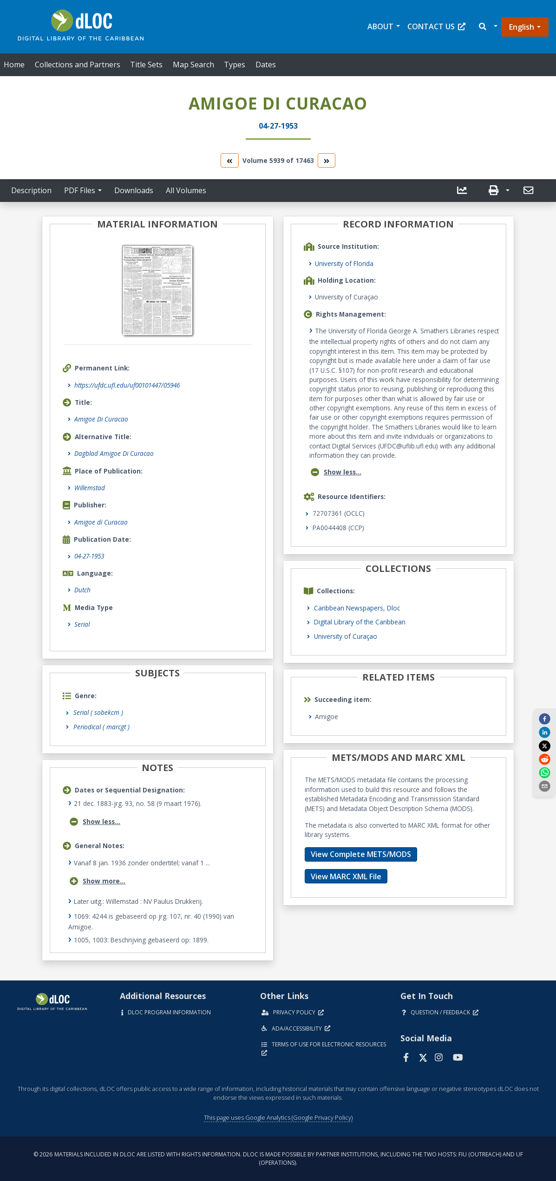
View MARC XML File (346, 876)
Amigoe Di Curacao (101, 419)
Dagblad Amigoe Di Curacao (114, 453)
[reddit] (544, 759)
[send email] (544, 786)
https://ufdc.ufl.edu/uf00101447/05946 (127, 385)
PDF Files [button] (79, 190)
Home (14, 64)
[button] (487, 26)
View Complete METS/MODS (361, 854)
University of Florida (344, 263)
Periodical (101, 726)
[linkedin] (544, 732)
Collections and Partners (77, 64)
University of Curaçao (345, 636)
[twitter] (544, 746)
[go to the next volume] (326, 160)
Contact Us (436, 26)
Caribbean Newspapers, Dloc (357, 607)
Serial (82, 624)
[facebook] (544, 718)
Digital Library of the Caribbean (360, 621)
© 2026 (278, 1158)
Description (31, 190)
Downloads (133, 190)
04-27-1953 (89, 556)
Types (234, 64)
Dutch (82, 589)
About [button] (380, 26)
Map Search (193, 64)
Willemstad (89, 487)
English (521, 27)
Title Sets (146, 64)
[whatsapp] (544, 772)
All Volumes (186, 190)
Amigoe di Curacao (101, 522)
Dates (265, 64)
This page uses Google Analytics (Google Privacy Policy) (278, 1117)
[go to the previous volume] (229, 160)
